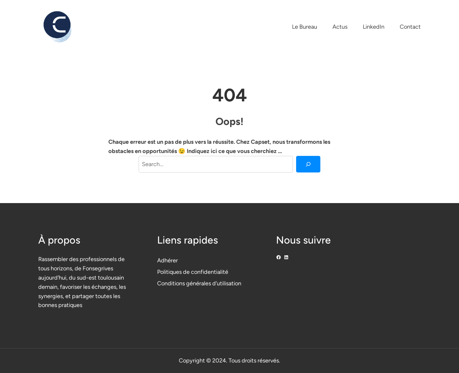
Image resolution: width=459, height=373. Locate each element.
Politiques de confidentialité (192, 271)
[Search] (308, 164)
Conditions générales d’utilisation (199, 283)
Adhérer (167, 260)
